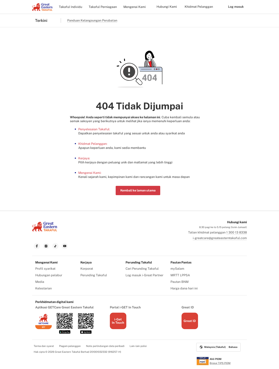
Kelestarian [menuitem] (43, 288)
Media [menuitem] (39, 282)
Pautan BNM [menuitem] (179, 282)
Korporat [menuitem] (86, 268)
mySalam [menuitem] (177, 268)
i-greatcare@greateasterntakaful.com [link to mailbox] (220, 238)
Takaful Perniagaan (103, 7)
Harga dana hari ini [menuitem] (184, 288)
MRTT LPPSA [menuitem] (180, 275)
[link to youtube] (65, 246)
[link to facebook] (37, 246)
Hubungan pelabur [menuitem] (48, 275)
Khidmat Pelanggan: (92, 144)
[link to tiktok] (55, 246)
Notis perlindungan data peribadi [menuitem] (105, 346)
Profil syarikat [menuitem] (45, 268)
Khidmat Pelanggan (199, 7)
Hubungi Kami (167, 7)
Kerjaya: (84, 158)
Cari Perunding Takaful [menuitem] (142, 268)
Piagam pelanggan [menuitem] (70, 346)
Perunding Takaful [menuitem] (93, 275)
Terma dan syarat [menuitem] (44, 346)
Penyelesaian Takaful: (94, 129)
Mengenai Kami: (89, 173)
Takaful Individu (70, 7)
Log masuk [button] (233, 7)
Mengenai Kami (134, 7)
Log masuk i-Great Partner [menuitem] (144, 275)
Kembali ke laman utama (138, 190)
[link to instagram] (46, 246)
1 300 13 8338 (236, 232)
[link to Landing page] (44, 231)
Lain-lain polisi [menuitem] (138, 346)
